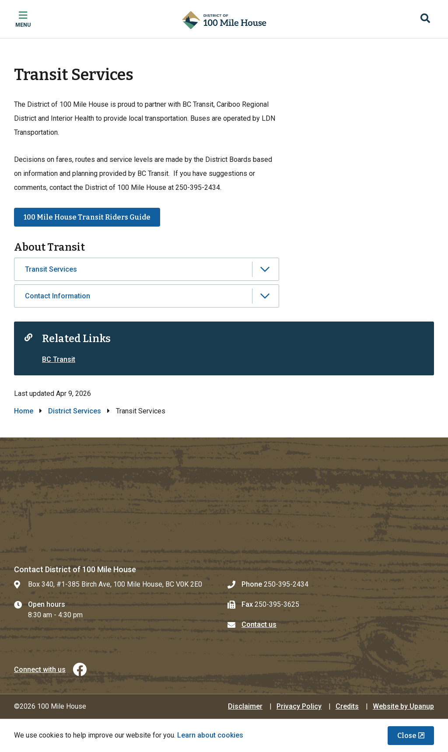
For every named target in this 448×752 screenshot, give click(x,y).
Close (406, 735)
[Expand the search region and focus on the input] (425, 19)
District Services (74, 411)
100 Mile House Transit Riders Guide (87, 217)
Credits (347, 706)
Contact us (259, 624)
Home (23, 411)
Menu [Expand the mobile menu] (23, 25)
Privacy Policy (299, 706)
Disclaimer (245, 706)
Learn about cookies (210, 735)
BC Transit (58, 359)
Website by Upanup (403, 706)
